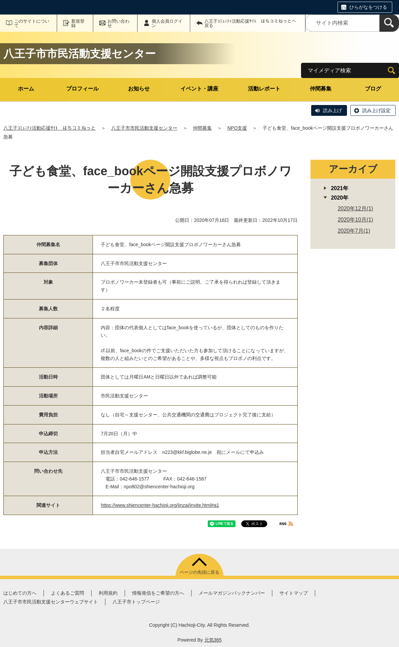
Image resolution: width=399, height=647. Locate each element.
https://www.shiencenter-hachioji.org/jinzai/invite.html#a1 (160, 505)
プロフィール (82, 89)
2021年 (339, 188)
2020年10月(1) (355, 220)
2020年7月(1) (354, 231)
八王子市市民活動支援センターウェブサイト (50, 601)
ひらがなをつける (368, 7)
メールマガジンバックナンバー (232, 593)
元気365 (213, 640)
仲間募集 (320, 89)
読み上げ (332, 110)
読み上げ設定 (376, 110)
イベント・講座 (199, 89)
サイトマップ (293, 593)
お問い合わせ (118, 23)
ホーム (26, 89)
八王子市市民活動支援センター (144, 128)
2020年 (339, 198)
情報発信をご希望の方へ (158, 593)
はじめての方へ (19, 593)
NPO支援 (237, 128)
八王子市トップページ (136, 601)
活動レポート (264, 89)
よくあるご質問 (67, 593)
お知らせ (139, 89)
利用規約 (108, 593)
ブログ (373, 89)
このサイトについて (31, 23)
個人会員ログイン (167, 23)
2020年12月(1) (355, 208)
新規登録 (77, 23)
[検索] (389, 23)
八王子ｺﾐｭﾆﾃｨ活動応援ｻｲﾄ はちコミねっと (49, 128)
